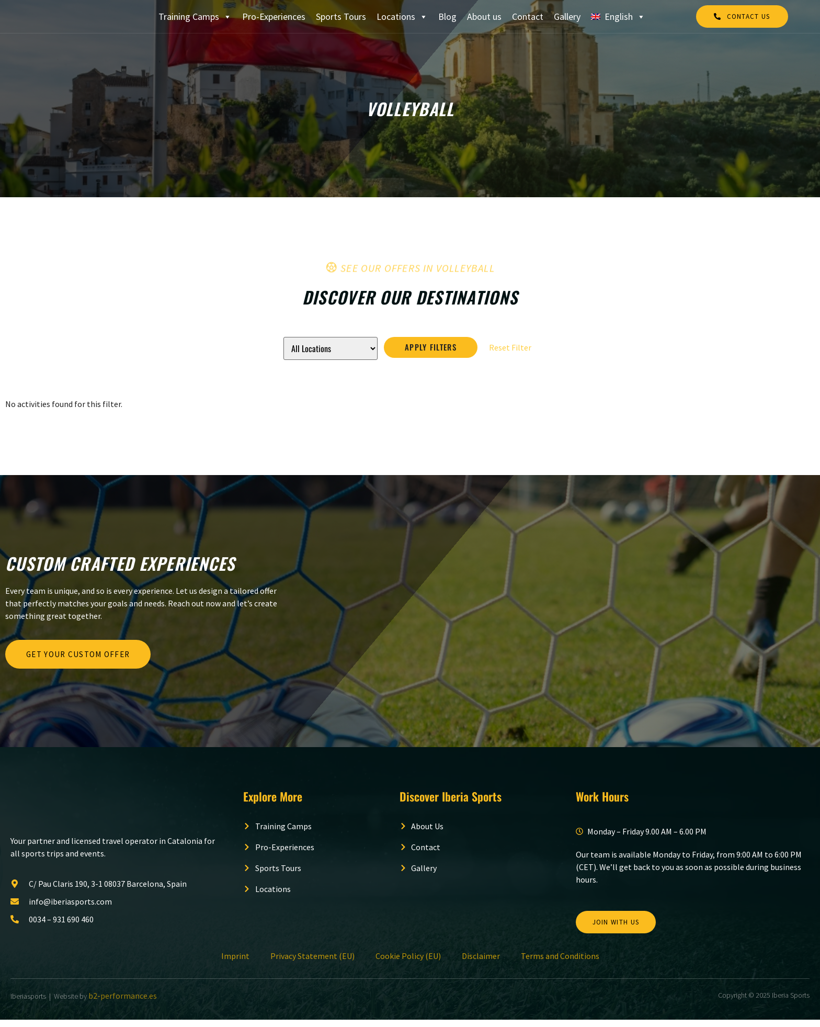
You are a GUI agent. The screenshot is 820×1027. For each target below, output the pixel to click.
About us (484, 20)
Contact (527, 20)
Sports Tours (341, 20)
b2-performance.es (122, 1003)
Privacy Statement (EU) (312, 963)
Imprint (235, 963)
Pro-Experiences (273, 20)
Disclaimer (481, 963)
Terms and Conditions (560, 963)
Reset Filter (510, 354)
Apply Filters (431, 354)
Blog (447, 20)
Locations (402, 19)
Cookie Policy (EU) (408, 963)
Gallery (567, 20)
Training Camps (195, 19)
